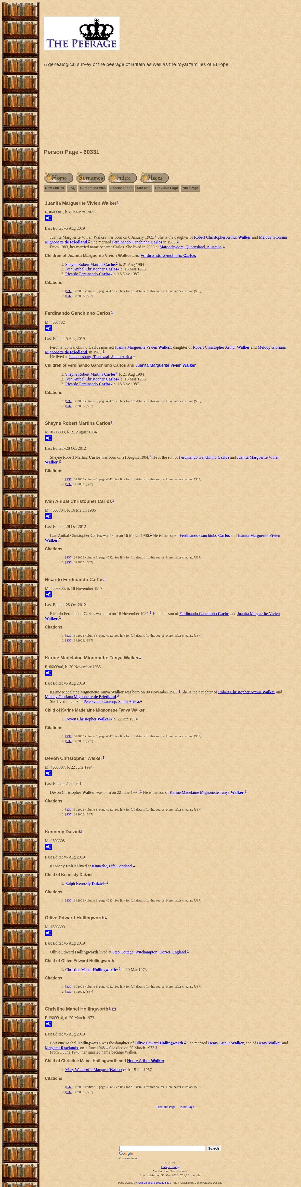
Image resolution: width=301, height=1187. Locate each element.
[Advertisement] (170, 109)
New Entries (54, 188)
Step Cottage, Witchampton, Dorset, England (149, 952)
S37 (68, 291)
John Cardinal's (146, 1182)
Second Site (162, 1182)
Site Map (143, 188)
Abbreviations (121, 188)
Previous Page (166, 188)
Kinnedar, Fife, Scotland (112, 866)
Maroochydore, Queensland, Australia (190, 247)
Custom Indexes (93, 188)
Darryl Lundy (170, 1167)
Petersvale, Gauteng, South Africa (111, 701)
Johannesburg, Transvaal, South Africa (100, 356)
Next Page (190, 188)
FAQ (72, 188)
